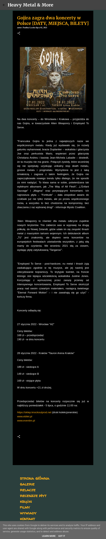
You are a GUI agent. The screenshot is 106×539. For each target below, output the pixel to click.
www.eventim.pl (26, 420)
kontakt (27, 518)
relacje (27, 489)
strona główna (34, 478)
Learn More (48, 536)
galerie (27, 484)
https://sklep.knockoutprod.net (34, 412)
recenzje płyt (33, 495)
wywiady (28, 513)
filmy (25, 507)
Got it (61, 536)
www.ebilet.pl (24, 416)
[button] (18, 33)
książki (26, 501)
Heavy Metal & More (30, 5)
